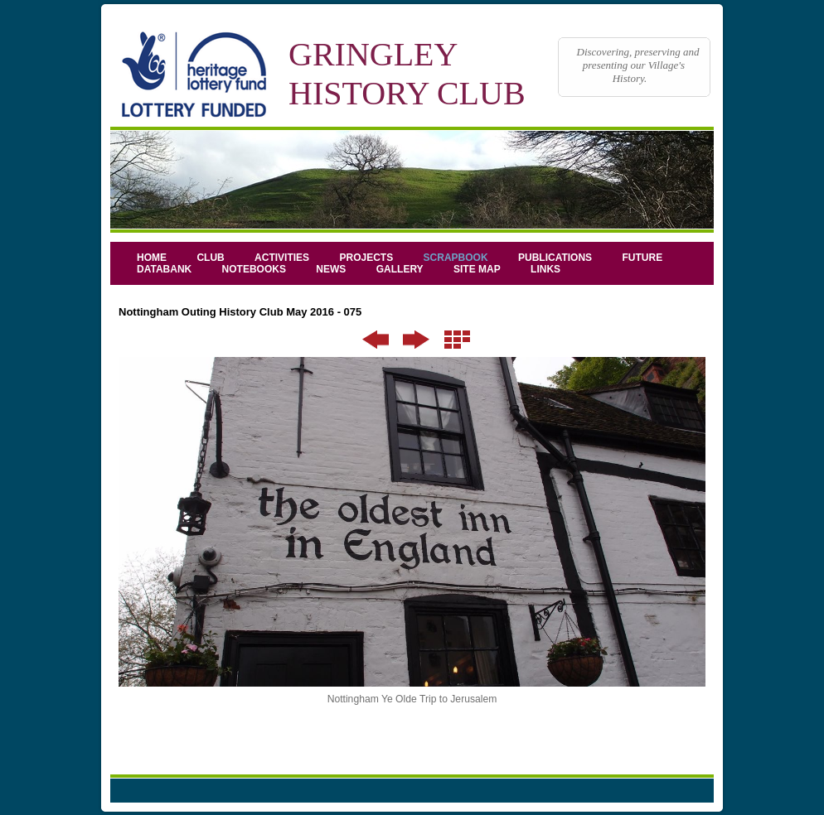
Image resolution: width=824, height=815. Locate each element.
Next (416, 339)
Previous (376, 339)
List (457, 339)
